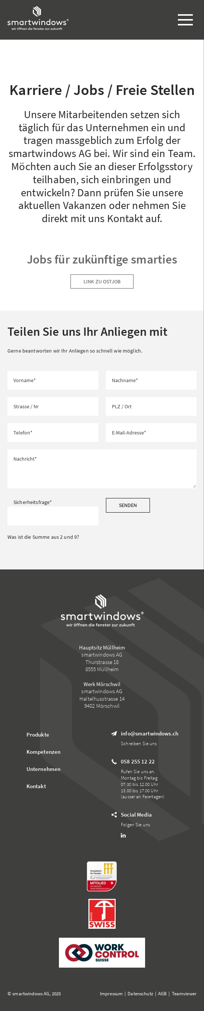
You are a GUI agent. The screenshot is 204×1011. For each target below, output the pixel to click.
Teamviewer (184, 993)
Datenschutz (140, 993)
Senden (128, 505)
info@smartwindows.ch (149, 733)
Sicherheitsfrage (32, 502)
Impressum (111, 993)
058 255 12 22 (138, 761)
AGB (162, 993)
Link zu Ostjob (102, 285)
